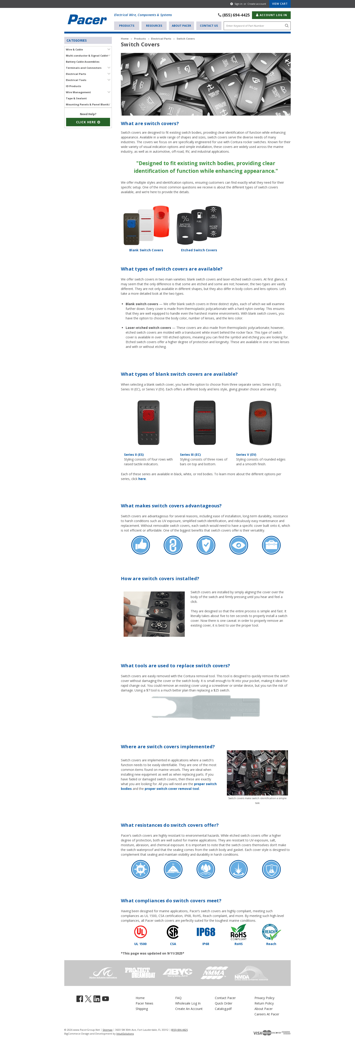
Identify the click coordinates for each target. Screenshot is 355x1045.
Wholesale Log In (188, 994)
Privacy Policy (264, 989)
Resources (154, 25)
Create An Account (189, 1000)
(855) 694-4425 (236, 14)
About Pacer (181, 25)
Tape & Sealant (76, 98)
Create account (256, 3)
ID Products (73, 85)
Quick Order (223, 994)
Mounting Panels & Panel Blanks (88, 104)
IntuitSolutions (125, 1024)
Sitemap (108, 1020)
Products (126, 25)
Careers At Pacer (266, 1005)
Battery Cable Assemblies (82, 61)
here (142, 470)
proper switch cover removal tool (172, 779)
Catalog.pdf (223, 1000)
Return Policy (264, 994)
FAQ (178, 989)
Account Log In (271, 15)
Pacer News (144, 994)
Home (140, 989)
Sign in (238, 3)
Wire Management (78, 91)
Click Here (88, 121)
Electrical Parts (76, 73)
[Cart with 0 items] (280, 3)
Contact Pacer (225, 989)
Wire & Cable (74, 49)
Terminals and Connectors (83, 67)
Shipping (142, 1000)
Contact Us (209, 25)
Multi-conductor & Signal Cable (87, 55)
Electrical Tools (76, 79)
